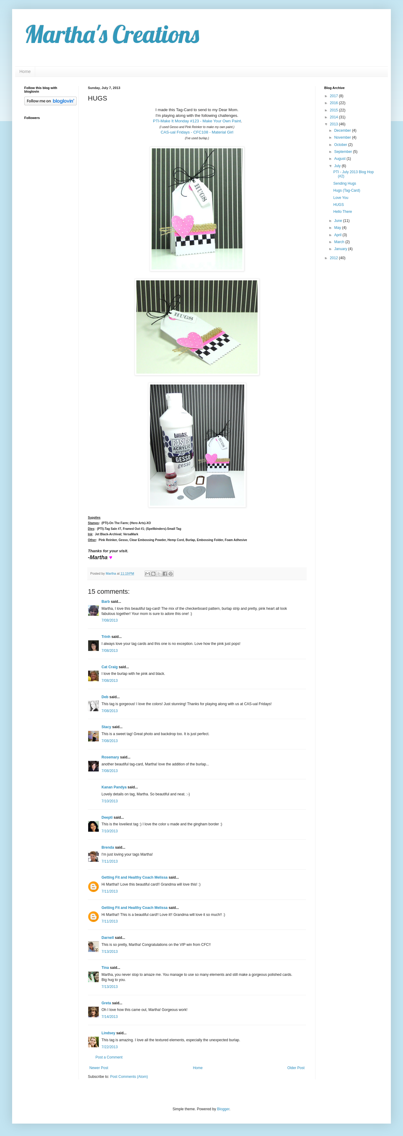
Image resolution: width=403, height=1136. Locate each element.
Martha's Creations (111, 34)
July (338, 166)
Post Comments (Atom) (129, 1077)
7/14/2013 (110, 1017)
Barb (106, 601)
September (343, 152)
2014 (334, 117)
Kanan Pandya (114, 787)
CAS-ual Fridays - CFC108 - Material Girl (197, 132)
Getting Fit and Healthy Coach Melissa (135, 877)
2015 (334, 110)
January (341, 249)
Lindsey (108, 1033)
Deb (105, 697)
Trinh (106, 637)
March (339, 242)
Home (25, 71)
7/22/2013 (110, 1047)
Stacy (106, 727)
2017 (334, 96)
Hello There (342, 212)
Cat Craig (110, 667)
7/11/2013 (110, 861)
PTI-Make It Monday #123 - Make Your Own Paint (197, 121)
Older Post (296, 1068)
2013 (334, 124)
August (340, 159)
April (338, 235)
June (338, 221)
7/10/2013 (110, 801)
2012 (334, 258)
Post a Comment (108, 1057)
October (341, 145)
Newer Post (98, 1068)
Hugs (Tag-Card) (346, 190)
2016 (334, 103)
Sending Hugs (344, 183)
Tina (105, 968)
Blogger (223, 1109)
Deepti (107, 817)
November (343, 137)
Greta (106, 1003)
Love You (340, 198)
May (338, 228)
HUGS (338, 205)
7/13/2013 (110, 951)
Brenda (108, 847)
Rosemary (110, 757)
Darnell (108, 938)
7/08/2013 (110, 620)
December (343, 130)
